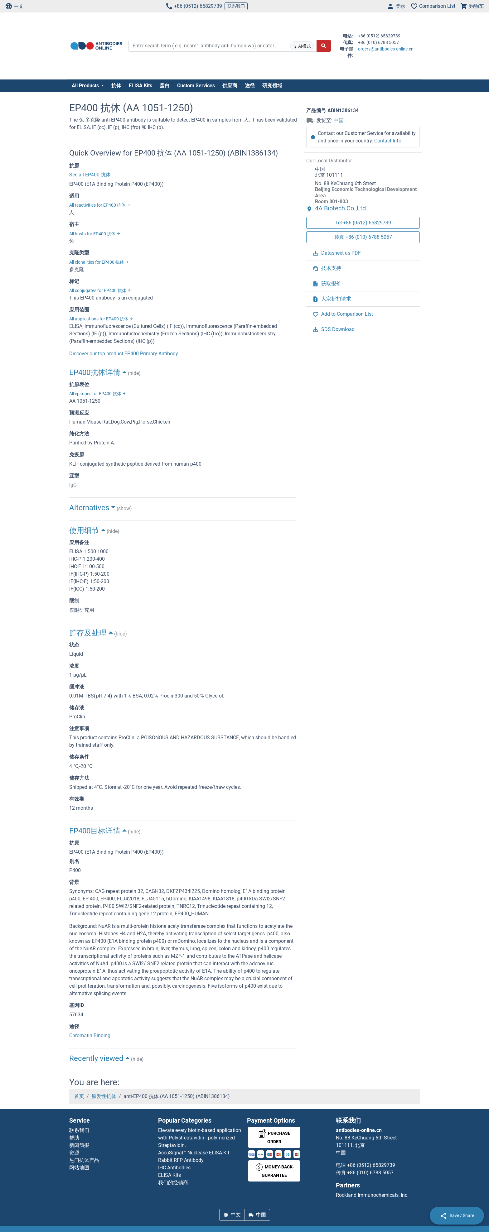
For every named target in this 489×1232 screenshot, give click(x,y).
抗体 (116, 86)
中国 (339, 120)
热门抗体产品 (84, 1160)
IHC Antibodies (174, 1168)
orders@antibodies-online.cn (386, 48)
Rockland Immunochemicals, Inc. (372, 1195)
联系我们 (236, 5)
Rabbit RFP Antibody (181, 1160)
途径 (250, 86)
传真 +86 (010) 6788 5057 (363, 237)
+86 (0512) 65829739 (193, 6)
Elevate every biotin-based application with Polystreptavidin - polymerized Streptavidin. (199, 1137)
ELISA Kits (140, 86)
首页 (79, 1096)
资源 (74, 1153)
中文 (14, 6)
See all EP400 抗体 (90, 175)
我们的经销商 (173, 1183)
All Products (86, 86)
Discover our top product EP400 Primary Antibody (123, 354)
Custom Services (196, 86)
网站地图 (79, 1168)
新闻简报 (79, 1145)
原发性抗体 (103, 1096)
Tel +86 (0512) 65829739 (363, 223)
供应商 (229, 86)
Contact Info (387, 141)
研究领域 (272, 86)
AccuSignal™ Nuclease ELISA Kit (193, 1153)
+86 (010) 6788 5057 (370, 1173)
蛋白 (165, 86)
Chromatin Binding (89, 1035)
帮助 (74, 1138)
